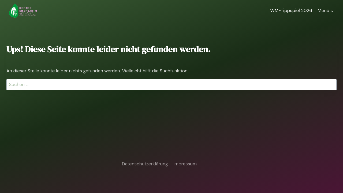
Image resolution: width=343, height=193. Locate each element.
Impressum (185, 164)
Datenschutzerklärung (145, 164)
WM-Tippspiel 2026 (291, 10)
